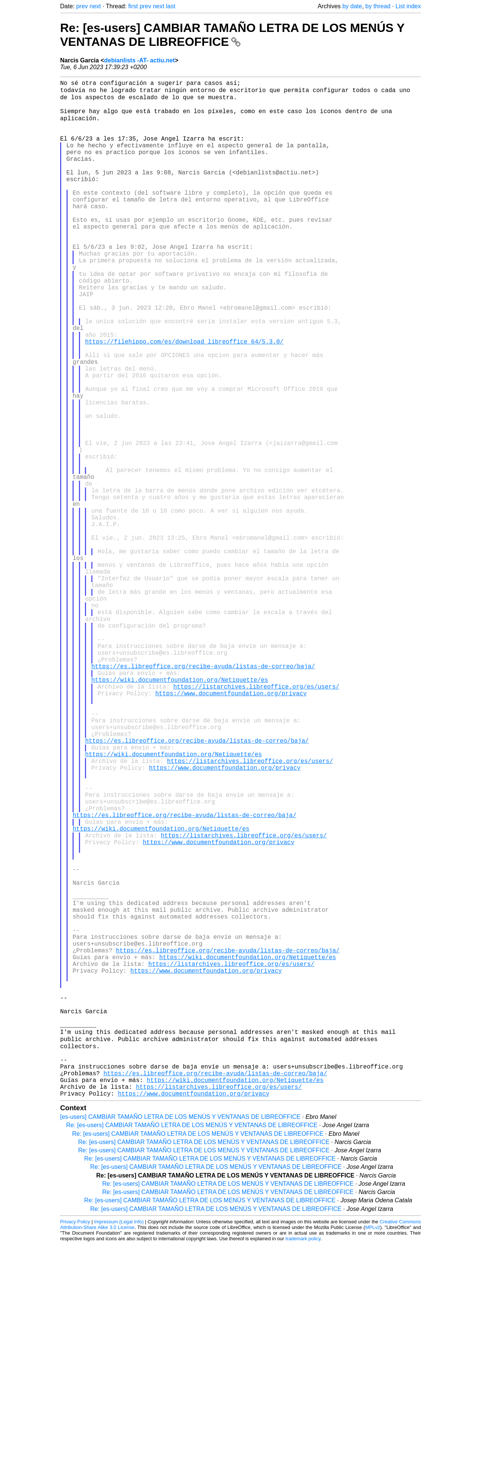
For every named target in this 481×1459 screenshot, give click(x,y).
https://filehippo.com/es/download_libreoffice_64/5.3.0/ (184, 398)
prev (82, 6)
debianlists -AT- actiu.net (139, 60)
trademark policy (303, 1453)
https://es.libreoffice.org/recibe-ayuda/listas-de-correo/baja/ (203, 795)
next (95, 6)
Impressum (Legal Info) (119, 1436)
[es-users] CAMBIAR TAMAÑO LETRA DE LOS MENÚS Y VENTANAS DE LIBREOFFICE (180, 1331)
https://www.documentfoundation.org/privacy (231, 828)
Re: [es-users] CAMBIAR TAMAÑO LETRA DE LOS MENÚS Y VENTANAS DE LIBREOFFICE (232, 34)
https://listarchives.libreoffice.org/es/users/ (256, 820)
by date (352, 6)
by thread (377, 6)
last (170, 6)
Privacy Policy (75, 1436)
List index (408, 6)
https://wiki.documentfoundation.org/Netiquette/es (179, 812)
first (133, 6)
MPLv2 (372, 1442)
